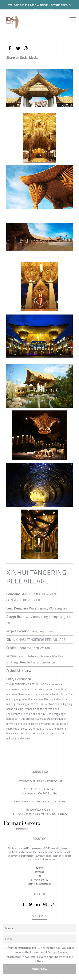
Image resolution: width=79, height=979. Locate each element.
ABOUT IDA (39, 839)
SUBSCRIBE (39, 916)
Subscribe (39, 969)
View (27, 670)
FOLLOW (39, 894)
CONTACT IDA (39, 772)
